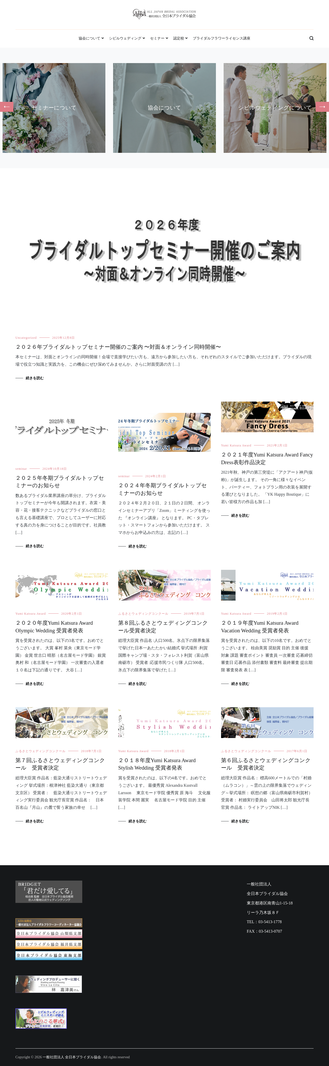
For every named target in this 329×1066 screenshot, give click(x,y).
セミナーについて (54, 108)
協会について (89, 38)
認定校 (178, 38)
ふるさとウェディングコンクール (143, 613)
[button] (6, 107)
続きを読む (35, 378)
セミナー (157, 38)
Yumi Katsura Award (236, 445)
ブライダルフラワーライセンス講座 (221, 38)
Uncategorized (26, 338)
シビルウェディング (125, 38)
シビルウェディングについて (275, 108)
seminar (21, 469)
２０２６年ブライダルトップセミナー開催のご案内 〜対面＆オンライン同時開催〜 (118, 347)
